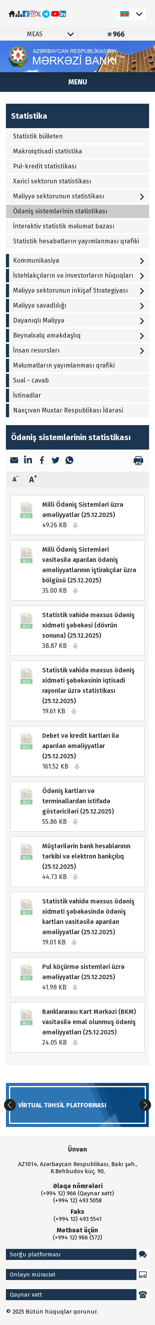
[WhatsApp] (69, 461)
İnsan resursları (79, 350)
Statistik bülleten (38, 136)
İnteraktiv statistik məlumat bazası (63, 226)
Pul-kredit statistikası (45, 166)
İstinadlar (27, 395)
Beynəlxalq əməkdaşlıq (79, 335)
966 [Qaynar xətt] (116, 34)
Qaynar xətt (79, 1294)
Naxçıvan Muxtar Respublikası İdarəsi (68, 410)
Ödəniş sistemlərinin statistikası (60, 211)
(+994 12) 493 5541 (78, 1218)
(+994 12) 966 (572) (77, 1237)
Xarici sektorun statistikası (52, 181)
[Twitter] (56, 461)
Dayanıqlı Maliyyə (79, 320)
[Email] (14, 461)
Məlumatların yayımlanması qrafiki (64, 365)
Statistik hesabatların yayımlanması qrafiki (76, 241)
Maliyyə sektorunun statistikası (79, 196)
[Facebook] (42, 461)
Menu (77, 82)
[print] (138, 461)
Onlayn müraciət (79, 1274)
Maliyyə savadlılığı (79, 305)
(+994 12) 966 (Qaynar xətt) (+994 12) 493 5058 (77, 1197)
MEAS (52, 34)
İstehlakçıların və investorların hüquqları (79, 275)
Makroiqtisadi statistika (47, 151)
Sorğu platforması (79, 1254)
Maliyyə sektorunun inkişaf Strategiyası (79, 290)
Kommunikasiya (79, 260)
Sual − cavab (31, 380)
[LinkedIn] (28, 460)
